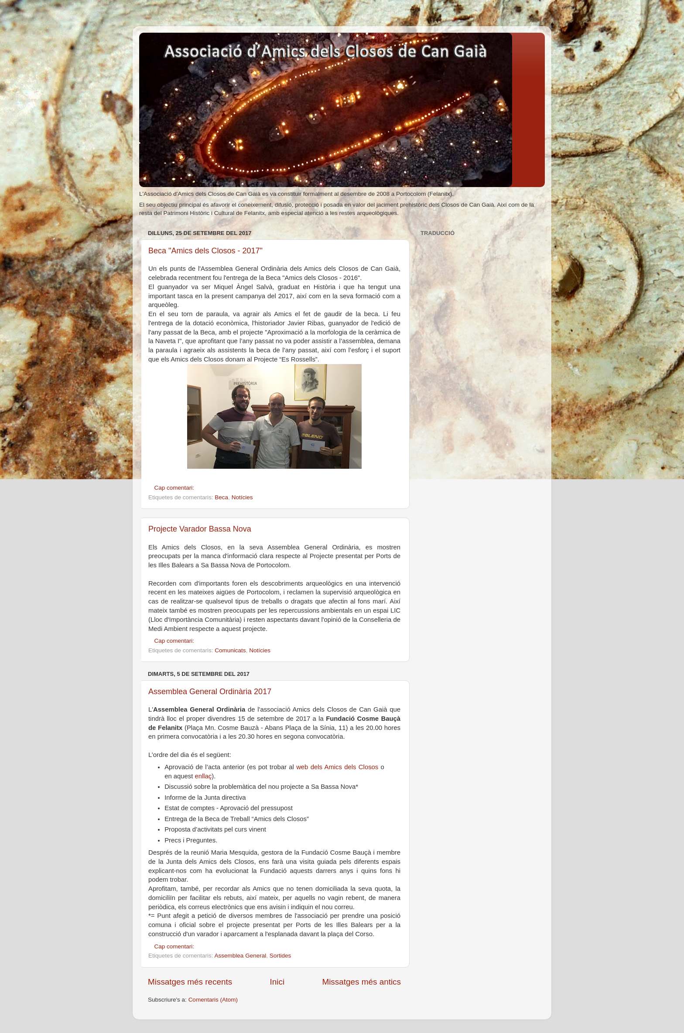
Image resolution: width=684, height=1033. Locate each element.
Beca (221, 497)
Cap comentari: (175, 487)
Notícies (242, 497)
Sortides (280, 955)
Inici (277, 981)
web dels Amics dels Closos (337, 767)
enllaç (203, 776)
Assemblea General (241, 955)
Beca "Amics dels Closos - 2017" (205, 250)
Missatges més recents (190, 981)
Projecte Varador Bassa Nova (199, 529)
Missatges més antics (361, 981)
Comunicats (230, 650)
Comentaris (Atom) (213, 999)
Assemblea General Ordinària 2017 (209, 691)
